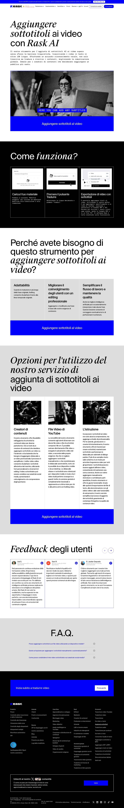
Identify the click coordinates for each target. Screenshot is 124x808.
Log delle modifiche (38, 743)
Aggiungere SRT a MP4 (102, 745)
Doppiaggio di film (80, 736)
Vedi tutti (98, 760)
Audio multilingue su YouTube (59, 728)
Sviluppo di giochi (58, 746)
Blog (33, 734)
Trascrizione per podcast (103, 730)
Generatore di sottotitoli (103, 751)
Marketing (56, 721)
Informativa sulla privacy (62, 802)
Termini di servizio (76, 802)
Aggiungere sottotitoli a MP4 (103, 741)
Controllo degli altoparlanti (19, 726)
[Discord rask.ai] (101, 802)
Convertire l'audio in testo (103, 736)
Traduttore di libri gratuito (82, 768)
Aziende (76, 724)
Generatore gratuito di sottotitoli (81, 747)
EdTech (76, 712)
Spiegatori (56, 737)
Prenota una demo (38, 740)
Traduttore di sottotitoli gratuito (82, 755)
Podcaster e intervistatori (82, 721)
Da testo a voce (100, 733)
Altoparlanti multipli (16, 729)
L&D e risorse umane (81, 727)
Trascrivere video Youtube (103, 712)
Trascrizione (99, 718)
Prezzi (68, 6)
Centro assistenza (16, 753)
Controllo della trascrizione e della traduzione (19, 716)
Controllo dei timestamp (18, 720)
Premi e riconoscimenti (39, 715)
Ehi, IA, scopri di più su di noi (47, 802)
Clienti (34, 712)
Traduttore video (100, 715)
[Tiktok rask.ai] (108, 802)
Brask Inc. (18, 799)
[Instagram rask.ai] (105, 802)
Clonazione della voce (17, 723)
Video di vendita (58, 749)
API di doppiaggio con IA (40, 727)
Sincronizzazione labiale (103, 757)
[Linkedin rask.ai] (97, 802)
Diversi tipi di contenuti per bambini (62, 742)
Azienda (34, 737)
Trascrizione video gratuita (82, 759)
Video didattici (57, 724)
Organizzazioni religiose (61, 752)
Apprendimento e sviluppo (61, 712)
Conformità (35, 718)
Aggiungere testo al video (103, 748)
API (11, 735)
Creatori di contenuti (80, 718)
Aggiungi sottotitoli (101, 724)
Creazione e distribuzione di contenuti (62, 733)
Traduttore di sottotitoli (102, 754)
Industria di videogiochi (81, 730)
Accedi (86, 6)
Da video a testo (100, 721)
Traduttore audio (100, 727)
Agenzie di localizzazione (61, 715)
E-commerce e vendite (81, 733)
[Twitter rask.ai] (93, 802)
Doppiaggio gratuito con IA (83, 751)
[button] (39, 6)
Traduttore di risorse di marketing (81, 764)
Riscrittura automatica (17, 732)
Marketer (77, 715)
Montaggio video (58, 718)
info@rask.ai (86, 802)
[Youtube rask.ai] (112, 802)
